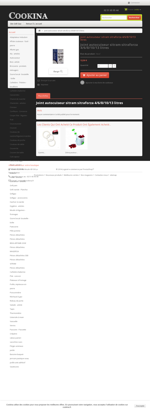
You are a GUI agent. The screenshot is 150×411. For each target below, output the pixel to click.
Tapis (12, 310)
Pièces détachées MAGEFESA (17, 250)
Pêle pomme (15, 232)
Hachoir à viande (17, 203)
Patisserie (14, 228)
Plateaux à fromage (18, 281)
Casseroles (14, 96)
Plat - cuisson (15, 277)
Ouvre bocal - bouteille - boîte (19, 77)
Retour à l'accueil (34, 23)
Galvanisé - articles (18, 182)
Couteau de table (17, 145)
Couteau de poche (17, 141)
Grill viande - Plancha (18, 190)
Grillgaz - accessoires (19, 199)
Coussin (13, 129)
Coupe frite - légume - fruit (19, 118)
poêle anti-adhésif (17, 363)
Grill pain (13, 186)
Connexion (135, 2)
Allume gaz (14, 50)
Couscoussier (15, 125)
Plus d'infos (43, 96)
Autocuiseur (15, 59)
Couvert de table (17, 153)
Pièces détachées (17, 236)
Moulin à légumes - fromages (18, 213)
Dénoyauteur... (71, 152)
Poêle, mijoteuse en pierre (18, 287)
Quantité (84, 65)
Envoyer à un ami (48, 80)
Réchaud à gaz (16, 298)
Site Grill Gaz (15, 23)
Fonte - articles (16, 178)
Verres (13, 326)
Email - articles (16, 166)
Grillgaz (13, 195)
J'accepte (140, 406)
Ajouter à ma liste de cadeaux (99, 83)
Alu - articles (15, 55)
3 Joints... (41, 152)
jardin (12, 351)
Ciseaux (13, 108)
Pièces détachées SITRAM (17, 262)
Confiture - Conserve (18, 112)
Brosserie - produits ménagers (18, 69)
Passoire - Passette (18, 330)
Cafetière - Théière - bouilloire (18, 85)
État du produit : (88, 54)
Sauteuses (14, 368)
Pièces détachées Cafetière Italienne (17, 271)
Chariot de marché (17, 100)
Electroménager (16, 162)
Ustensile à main (17, 318)
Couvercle (14, 149)
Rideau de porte (16, 302)
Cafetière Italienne (17, 92)
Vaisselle (13, 322)
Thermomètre (15, 314)
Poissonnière (15, 293)
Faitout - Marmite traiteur (17, 172)
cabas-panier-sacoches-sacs (16, 341)
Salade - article (16, 306)
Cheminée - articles (18, 104)
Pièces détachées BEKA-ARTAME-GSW (18, 242)
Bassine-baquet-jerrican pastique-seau (19, 357)
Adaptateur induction (18, 38)
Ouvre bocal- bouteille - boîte (19, 221)
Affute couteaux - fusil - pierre (19, 44)
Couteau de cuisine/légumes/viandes (20, 135)
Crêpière (13, 335)
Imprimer (44, 84)
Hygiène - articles (17, 207)
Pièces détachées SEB (19, 256)
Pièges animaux (16, 347)
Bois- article (14, 63)
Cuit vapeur (14, 157)
